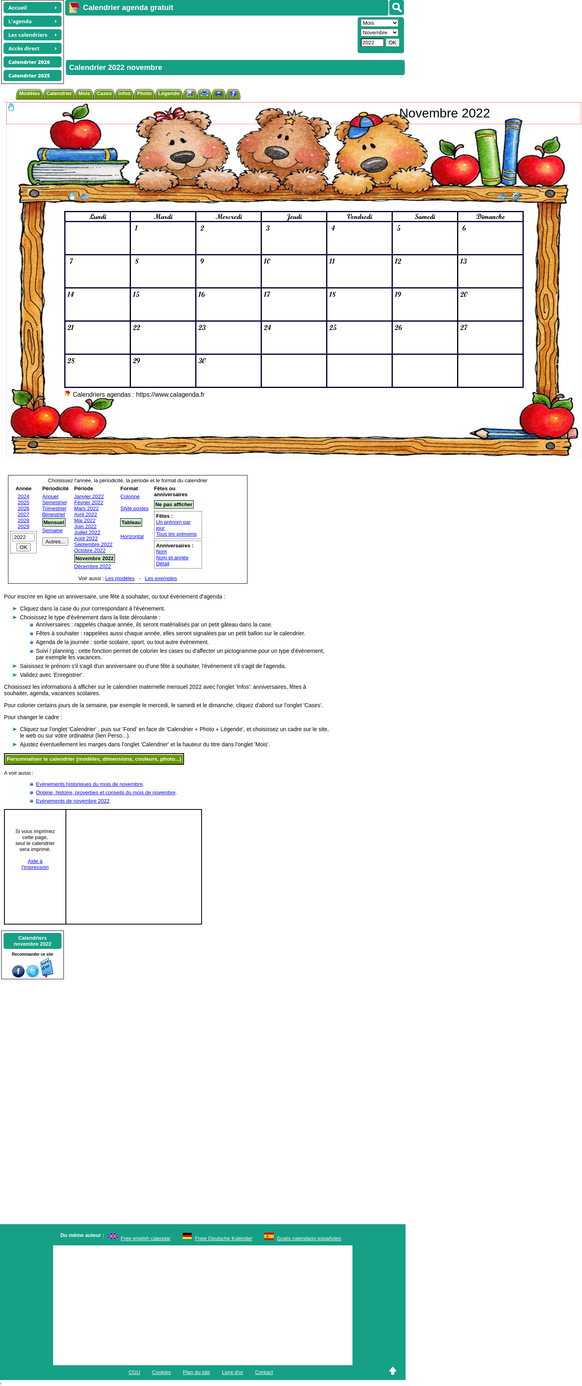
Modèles (29, 93)
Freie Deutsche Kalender (224, 1238)
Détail (162, 564)
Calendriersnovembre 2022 (32, 941)
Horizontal (132, 536)
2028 (24, 520)
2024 (24, 496)
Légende (168, 93)
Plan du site (196, 1372)
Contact (264, 1372)
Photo (144, 93)
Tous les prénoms (176, 534)
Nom (161, 552)
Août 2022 (86, 538)
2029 (24, 526)
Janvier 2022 (89, 496)
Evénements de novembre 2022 (72, 801)
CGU (134, 1372)
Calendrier (59, 93)
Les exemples (161, 578)
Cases (104, 93)
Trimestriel (54, 508)
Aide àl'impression (35, 864)
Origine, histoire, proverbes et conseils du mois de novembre (106, 792)
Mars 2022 (86, 508)
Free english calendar (145, 1238)
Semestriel (54, 502)
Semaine (52, 530)
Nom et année (172, 558)
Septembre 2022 (93, 544)
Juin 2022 (85, 526)
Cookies (161, 1372)
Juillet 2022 (87, 532)
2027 (24, 514)
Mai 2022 (84, 520)
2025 (24, 502)
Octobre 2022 (90, 550)
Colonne (129, 496)
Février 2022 (88, 502)
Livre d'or (232, 1372)
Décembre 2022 (92, 566)
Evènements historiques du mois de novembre (89, 784)
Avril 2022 (85, 514)
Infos (124, 93)
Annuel (50, 496)
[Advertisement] (210, 34)
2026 (24, 508)
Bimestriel (53, 514)
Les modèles (120, 578)
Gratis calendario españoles (309, 1238)
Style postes (134, 508)
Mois (84, 93)
